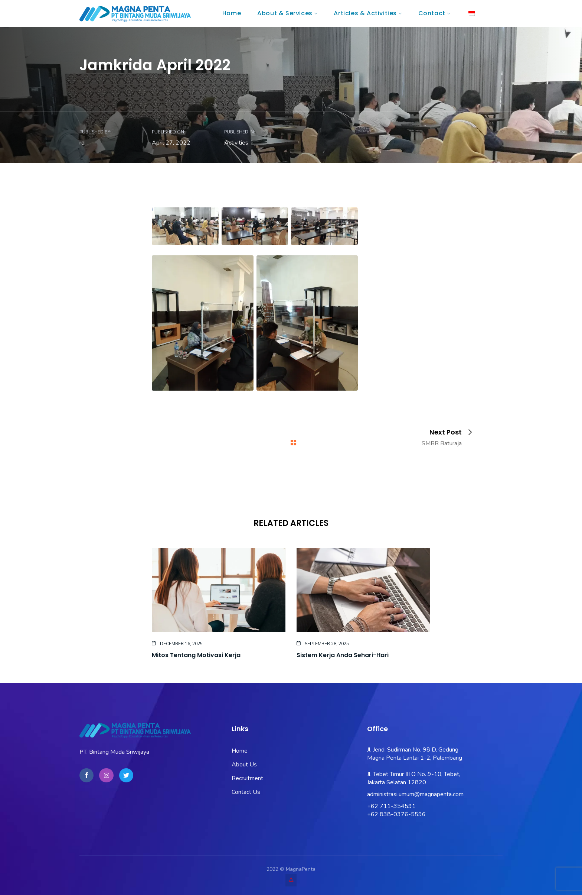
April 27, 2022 (171, 143)
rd (82, 143)
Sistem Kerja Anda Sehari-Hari (343, 655)
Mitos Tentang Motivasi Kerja (196, 655)
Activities (236, 143)
